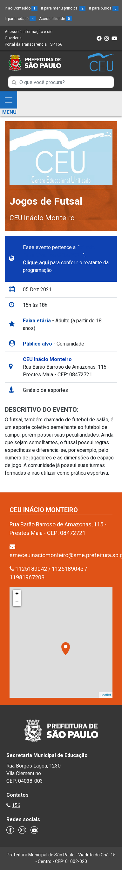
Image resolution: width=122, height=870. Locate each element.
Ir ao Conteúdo (21, 8)
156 (16, 805)
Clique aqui (36, 263)
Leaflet (105, 695)
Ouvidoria (13, 38)
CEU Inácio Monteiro (42, 218)
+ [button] (17, 594)
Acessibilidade (55, 18)
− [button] (17, 602)
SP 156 (56, 44)
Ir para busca (104, 8)
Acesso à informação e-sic (28, 32)
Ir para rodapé (20, 18)
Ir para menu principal (63, 8)
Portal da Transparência (26, 44)
